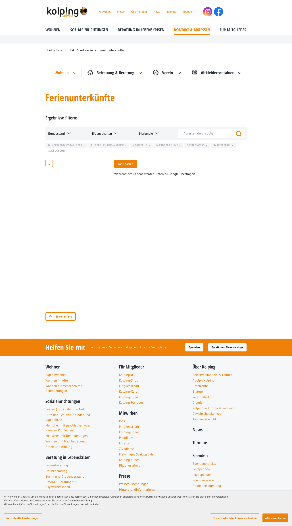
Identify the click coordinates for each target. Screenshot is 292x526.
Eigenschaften (102, 133)
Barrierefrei (221, 145)
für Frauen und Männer (107, 145)
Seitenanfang (64, 316)
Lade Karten (125, 164)
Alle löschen (57, 150)
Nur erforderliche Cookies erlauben (235, 518)
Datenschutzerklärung (80, 500)
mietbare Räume (167, 145)
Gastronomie (195, 145)
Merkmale (146, 133)
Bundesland (56, 133)
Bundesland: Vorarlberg (65, 145)
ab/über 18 (140, 145)
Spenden (194, 347)
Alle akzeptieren (275, 518)
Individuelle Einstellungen (22, 518)
